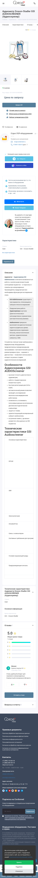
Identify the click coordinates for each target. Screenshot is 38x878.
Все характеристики (8, 252)
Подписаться (30, 811)
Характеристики (17, 25)
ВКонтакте (19, 201)
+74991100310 (18, 145)
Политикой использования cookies (20, 857)
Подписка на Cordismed (13, 799)
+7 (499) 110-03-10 (8, 761)
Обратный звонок (7, 765)
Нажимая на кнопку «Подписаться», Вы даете (19, 817)
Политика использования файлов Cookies (15, 736)
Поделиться (8, 261)
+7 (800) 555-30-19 (8, 763)
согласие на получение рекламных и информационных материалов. (19, 818)
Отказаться (19, 871)
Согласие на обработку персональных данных (16, 745)
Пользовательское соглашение (12, 742)
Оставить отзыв (19, 695)
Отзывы (30, 25)
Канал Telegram (19, 208)
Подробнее (19, 867)
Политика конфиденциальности (12, 739)
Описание (5, 25)
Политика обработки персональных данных (16, 733)
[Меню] (3, 3)
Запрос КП (19, 105)
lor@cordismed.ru (20, 142)
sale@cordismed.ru (7, 774)
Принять (19, 862)
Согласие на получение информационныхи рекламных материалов (15, 749)
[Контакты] (34, 3)
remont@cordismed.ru (8, 777)
